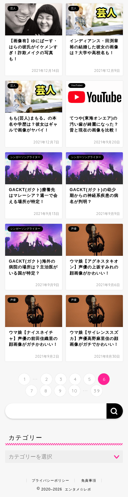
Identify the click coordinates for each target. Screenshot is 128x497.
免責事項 (88, 480)
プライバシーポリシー (50, 480)
